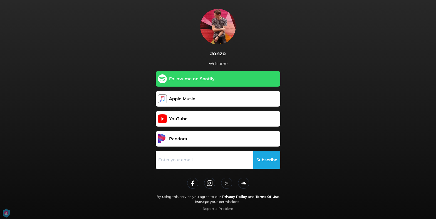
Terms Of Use (267, 197)
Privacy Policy (234, 197)
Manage (202, 202)
